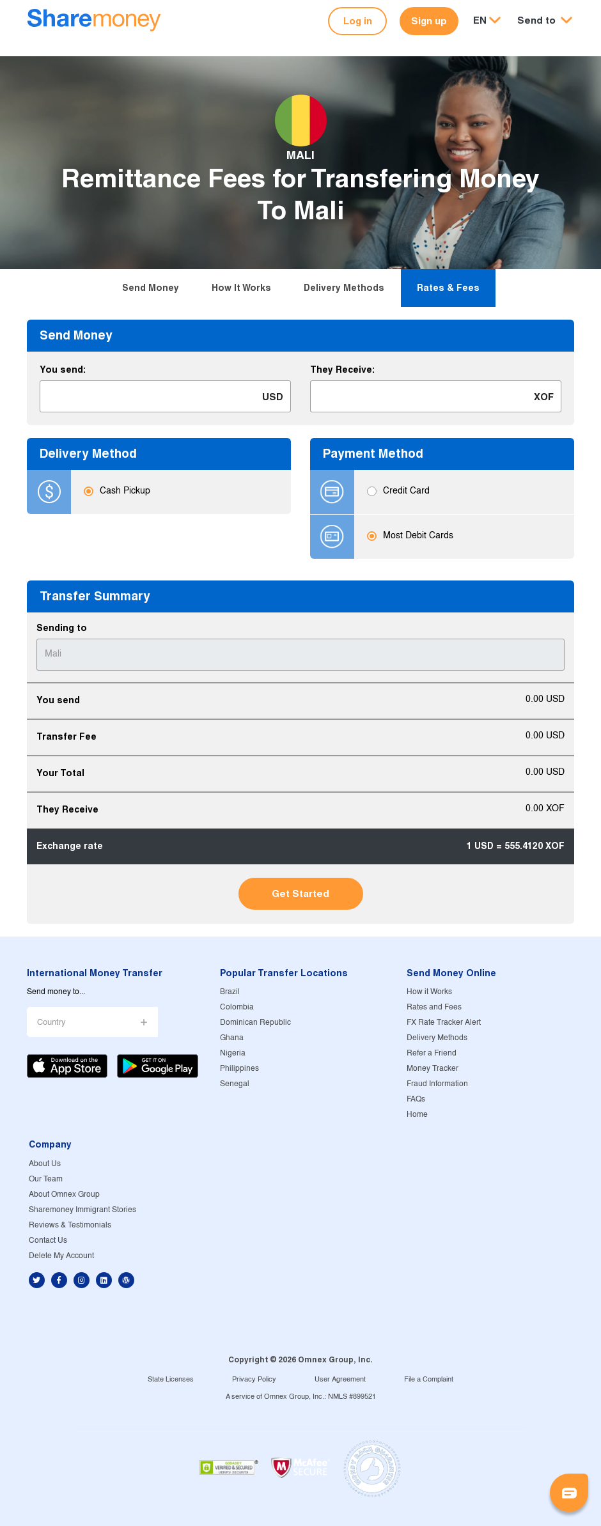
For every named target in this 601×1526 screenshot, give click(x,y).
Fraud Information (437, 1083)
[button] (544, 21)
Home (417, 1114)
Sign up (429, 20)
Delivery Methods (344, 288)
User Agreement (340, 1379)
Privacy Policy (254, 1379)
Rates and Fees (434, 1007)
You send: (63, 369)
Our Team (46, 1179)
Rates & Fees (448, 288)
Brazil (230, 991)
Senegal (234, 1083)
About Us (45, 1163)
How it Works (241, 288)
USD (272, 396)
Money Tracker (432, 1068)
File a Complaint (428, 1379)
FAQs (416, 1099)
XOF (544, 396)
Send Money (150, 288)
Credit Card (406, 492)
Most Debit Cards (418, 536)
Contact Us (48, 1240)
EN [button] (480, 20)
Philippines (239, 1068)
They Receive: (342, 369)
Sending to (61, 628)
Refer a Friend (432, 1053)
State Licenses (171, 1379)
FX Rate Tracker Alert (444, 1022)
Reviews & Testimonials (70, 1225)
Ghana (232, 1037)
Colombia (237, 1007)
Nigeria (233, 1053)
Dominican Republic (255, 1022)
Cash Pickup (125, 492)
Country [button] (51, 1022)
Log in (357, 20)
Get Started (300, 893)
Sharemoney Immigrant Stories (82, 1209)
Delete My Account (61, 1255)
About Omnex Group (64, 1194)
